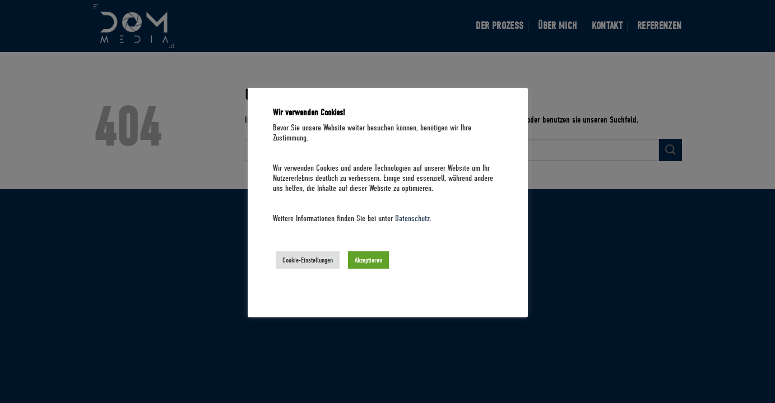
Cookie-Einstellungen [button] (307, 260)
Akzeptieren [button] (368, 260)
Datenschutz (412, 218)
